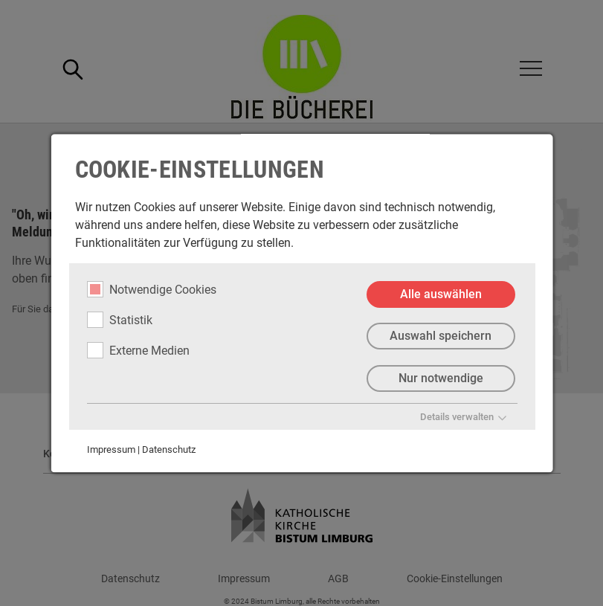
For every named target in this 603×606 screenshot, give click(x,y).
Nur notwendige (440, 379)
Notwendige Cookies (151, 289)
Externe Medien (137, 350)
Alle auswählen (440, 294)
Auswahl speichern (440, 336)
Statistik (119, 320)
